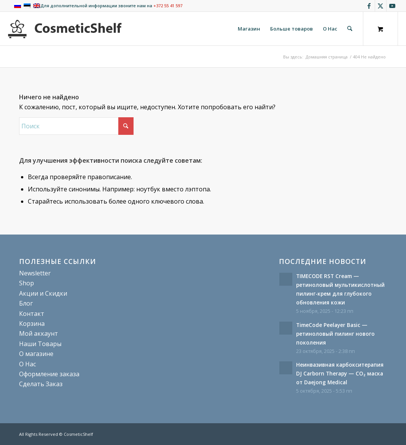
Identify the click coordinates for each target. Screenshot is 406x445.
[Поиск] (349, 28)
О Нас (27, 364)
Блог (26, 303)
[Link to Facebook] (369, 5)
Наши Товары (40, 344)
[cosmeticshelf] (65, 28)
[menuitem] (249, 28)
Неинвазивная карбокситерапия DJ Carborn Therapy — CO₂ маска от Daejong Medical (339, 373)
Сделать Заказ (41, 384)
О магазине (36, 354)
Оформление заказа (49, 374)
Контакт (31, 313)
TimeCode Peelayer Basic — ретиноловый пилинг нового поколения (335, 333)
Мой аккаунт (38, 333)
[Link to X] (380, 5)
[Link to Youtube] (392, 5)
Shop (26, 283)
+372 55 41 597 (167, 5)
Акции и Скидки (43, 293)
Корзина (32, 323)
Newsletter (35, 273)
